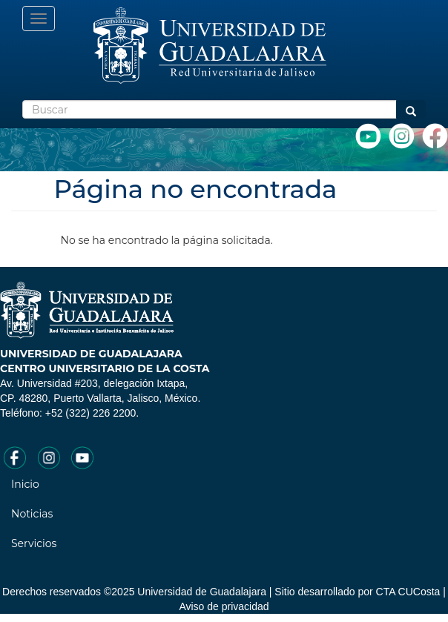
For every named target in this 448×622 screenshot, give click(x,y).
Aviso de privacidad (224, 606)
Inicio (25, 484)
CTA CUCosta (408, 592)
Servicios (33, 543)
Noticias (32, 513)
